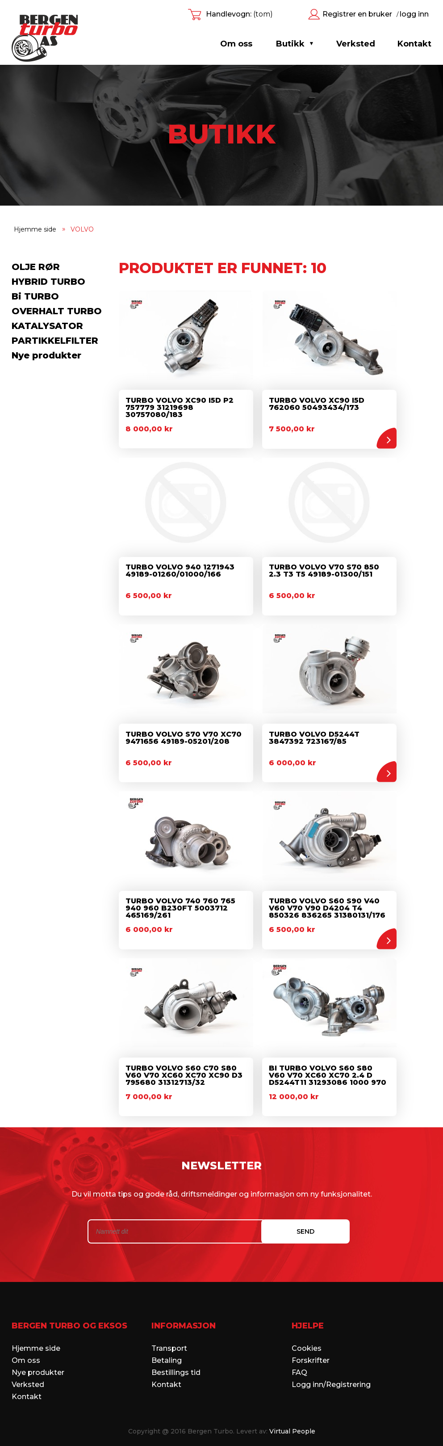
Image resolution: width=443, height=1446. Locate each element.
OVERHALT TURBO (57, 311)
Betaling (166, 1355)
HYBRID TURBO (48, 281)
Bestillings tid (176, 1367)
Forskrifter (311, 1355)
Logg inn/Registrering (331, 1379)
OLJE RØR (36, 266)
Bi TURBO (35, 296)
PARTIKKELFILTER (55, 340)
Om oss (236, 44)
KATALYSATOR (47, 325)
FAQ (299, 1367)
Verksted (28, 1379)
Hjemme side (36, 1343)
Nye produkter (46, 355)
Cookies (307, 1343)
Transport (169, 1343)
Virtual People (292, 1426)
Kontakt (27, 1391)
